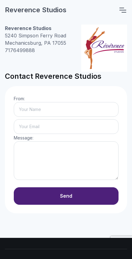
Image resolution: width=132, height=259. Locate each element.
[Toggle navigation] (122, 10)
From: (19, 98)
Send (66, 196)
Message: (23, 137)
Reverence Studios (35, 10)
